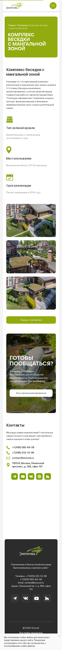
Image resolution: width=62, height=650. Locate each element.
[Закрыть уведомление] (59, 636)
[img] (14, 5)
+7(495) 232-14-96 (36, 576)
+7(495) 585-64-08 (31, 579)
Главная (12, 25)
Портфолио (23, 25)
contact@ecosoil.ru (34, 582)
